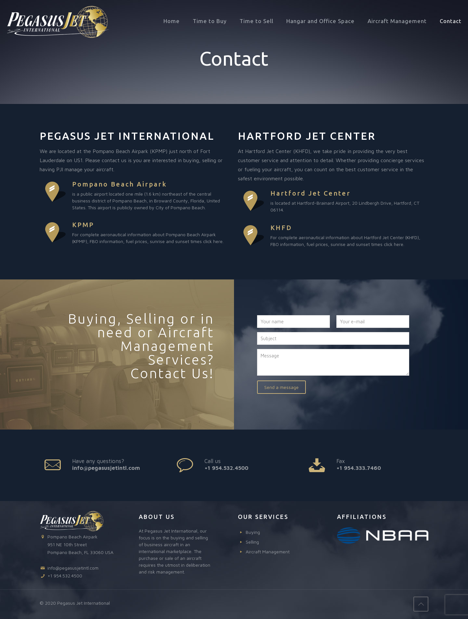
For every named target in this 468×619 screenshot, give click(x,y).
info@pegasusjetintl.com (106, 468)
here (218, 241)
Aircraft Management (268, 551)
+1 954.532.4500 (226, 468)
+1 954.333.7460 (358, 468)
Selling (252, 542)
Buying (253, 532)
